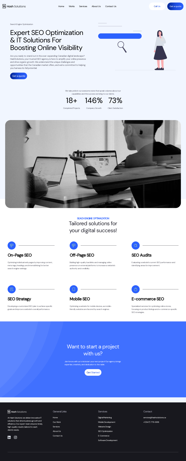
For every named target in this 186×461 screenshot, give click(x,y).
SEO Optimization (105, 431)
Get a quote (176, 6)
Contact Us (110, 6)
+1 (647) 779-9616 (151, 422)
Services (83, 6)
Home (61, 6)
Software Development (108, 440)
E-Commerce (103, 435)
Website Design (104, 426)
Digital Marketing (105, 417)
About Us (96, 6)
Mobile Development (106, 422)
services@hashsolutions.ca (154, 417)
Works (72, 6)
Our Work (57, 422)
